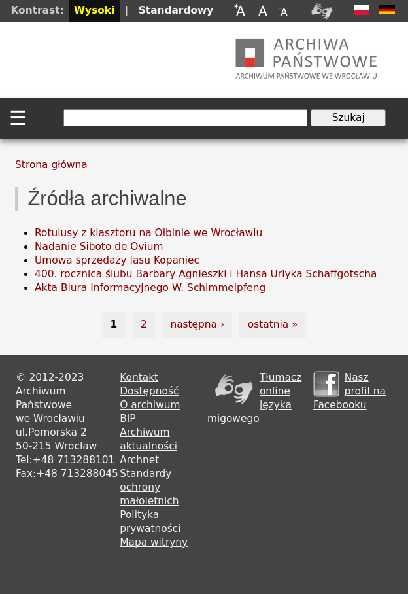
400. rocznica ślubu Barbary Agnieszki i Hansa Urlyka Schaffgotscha (206, 274)
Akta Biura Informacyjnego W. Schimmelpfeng (150, 288)
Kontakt (139, 377)
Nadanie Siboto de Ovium (99, 247)
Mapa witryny (154, 542)
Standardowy (176, 10)
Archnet (139, 460)
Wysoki (94, 10)
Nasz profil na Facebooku (349, 391)
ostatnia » (273, 324)
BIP (127, 419)
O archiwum (150, 405)
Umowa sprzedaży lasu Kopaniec (117, 260)
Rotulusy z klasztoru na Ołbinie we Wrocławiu (148, 233)
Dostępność (149, 391)
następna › (197, 324)
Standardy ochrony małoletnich (149, 487)
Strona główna (51, 165)
